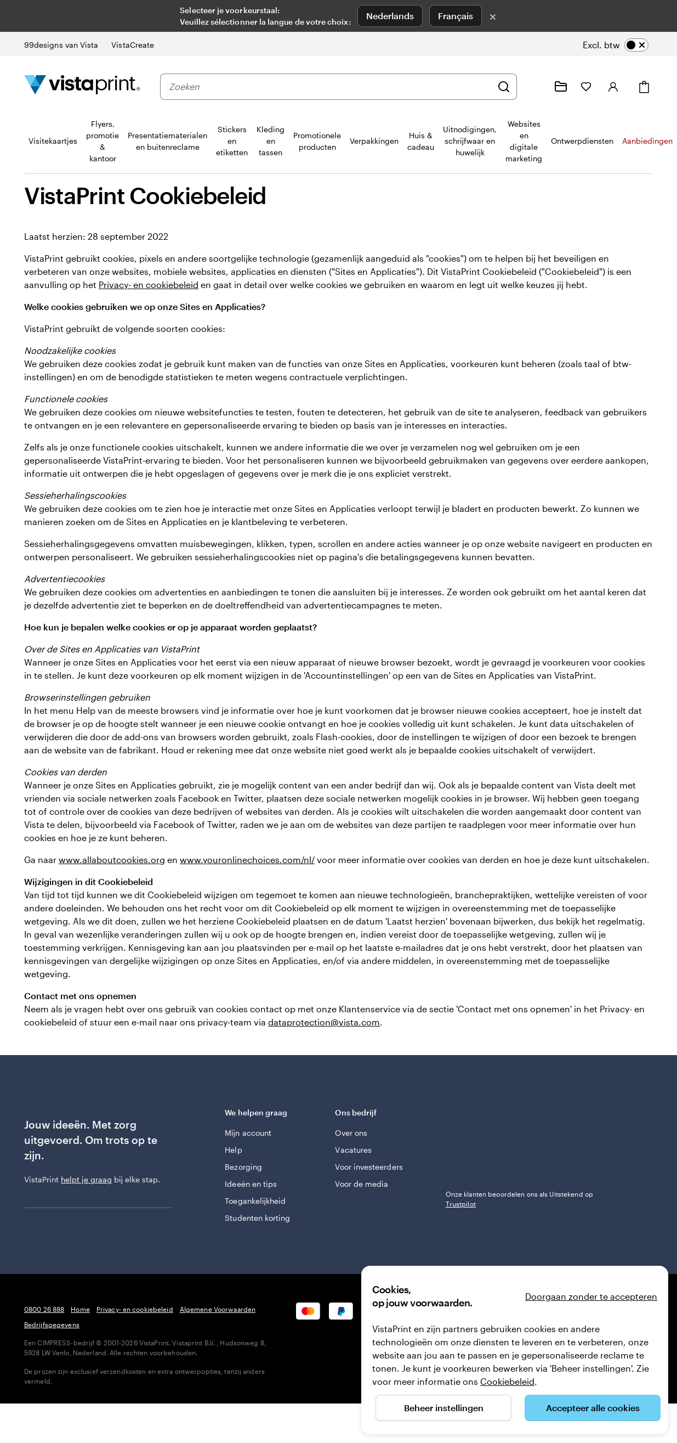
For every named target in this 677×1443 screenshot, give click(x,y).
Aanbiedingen (647, 140)
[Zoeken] (504, 87)
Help (233, 1149)
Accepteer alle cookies (593, 1407)
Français (455, 15)
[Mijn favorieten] (586, 86)
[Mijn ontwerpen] (560, 86)
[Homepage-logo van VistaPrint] (82, 86)
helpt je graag (86, 1179)
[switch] (615, 45)
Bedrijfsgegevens (51, 1324)
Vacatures (353, 1149)
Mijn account (248, 1132)
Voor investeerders (368, 1166)
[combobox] (330, 86)
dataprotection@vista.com (324, 1022)
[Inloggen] (613, 86)
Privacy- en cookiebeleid (148, 284)
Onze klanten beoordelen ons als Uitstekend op (519, 1199)
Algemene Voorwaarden (217, 1309)
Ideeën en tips (251, 1183)
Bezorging (243, 1166)
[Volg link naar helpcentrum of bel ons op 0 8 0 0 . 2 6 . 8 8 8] (534, 87)
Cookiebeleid (507, 1381)
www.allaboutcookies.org (112, 859)
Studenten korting (257, 1217)
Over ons (351, 1132)
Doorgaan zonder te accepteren (591, 1296)
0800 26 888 (44, 1309)
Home (80, 1309)
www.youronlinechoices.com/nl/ (247, 859)
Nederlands (390, 15)
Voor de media (361, 1183)
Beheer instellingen (443, 1407)
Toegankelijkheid (255, 1200)
